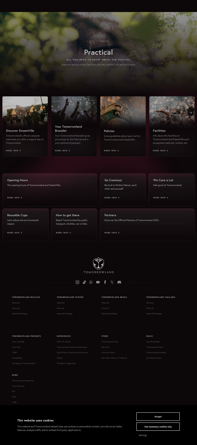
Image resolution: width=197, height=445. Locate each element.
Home (92, 41)
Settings (143, 435)
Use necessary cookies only (158, 426)
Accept (158, 416)
